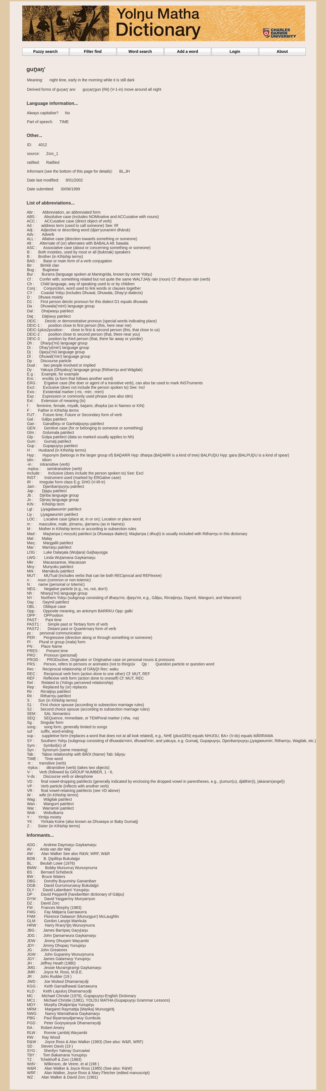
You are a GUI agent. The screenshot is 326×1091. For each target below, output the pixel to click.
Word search (140, 51)
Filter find (93, 51)
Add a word (187, 51)
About (282, 51)
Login (235, 51)
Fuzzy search (45, 51)
